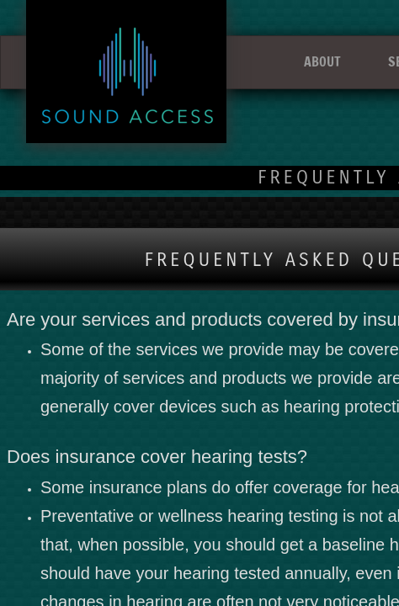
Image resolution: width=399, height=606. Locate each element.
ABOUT (322, 61)
